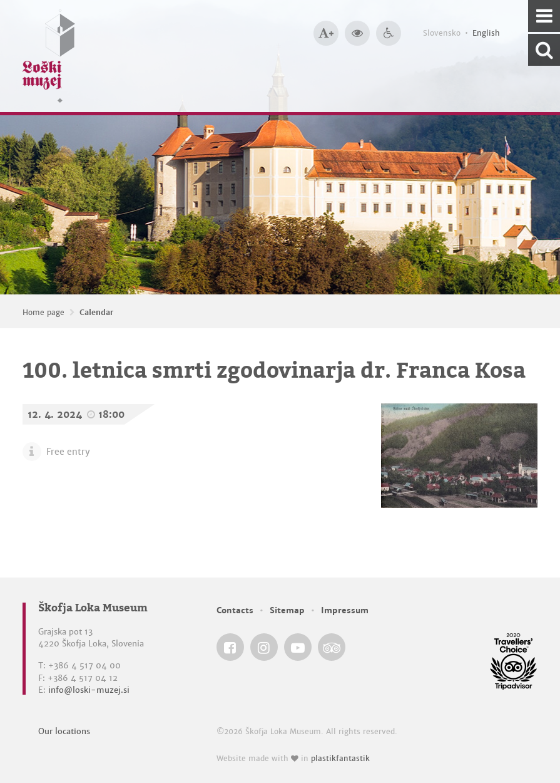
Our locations (64, 731)
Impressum (345, 610)
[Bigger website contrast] (357, 33)
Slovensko (442, 33)
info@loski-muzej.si (89, 690)
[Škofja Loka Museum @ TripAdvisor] (331, 647)
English (486, 33)
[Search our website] (544, 50)
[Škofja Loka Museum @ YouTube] (298, 647)
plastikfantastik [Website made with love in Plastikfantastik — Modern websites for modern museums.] (340, 758)
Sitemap (287, 610)
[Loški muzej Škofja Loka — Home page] (49, 56)
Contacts (234, 610)
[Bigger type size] (326, 33)
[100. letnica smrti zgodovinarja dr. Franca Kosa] (459, 455)
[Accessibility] (388, 33)
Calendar (96, 313)
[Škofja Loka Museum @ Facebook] (230, 647)
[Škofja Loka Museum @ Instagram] (264, 647)
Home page (43, 313)
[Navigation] (544, 16)
